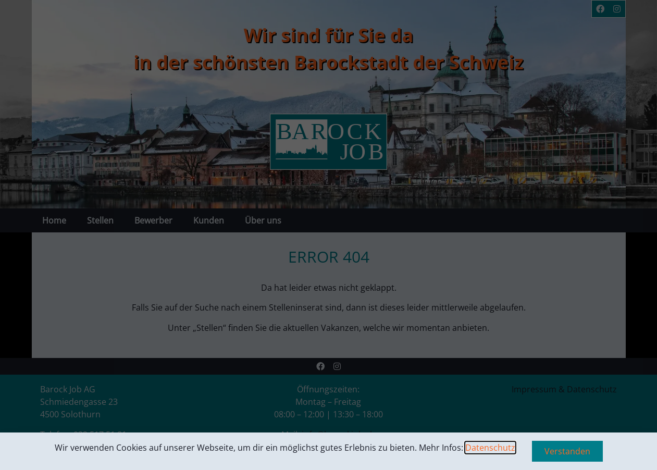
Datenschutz (490, 447)
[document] (328, 235)
